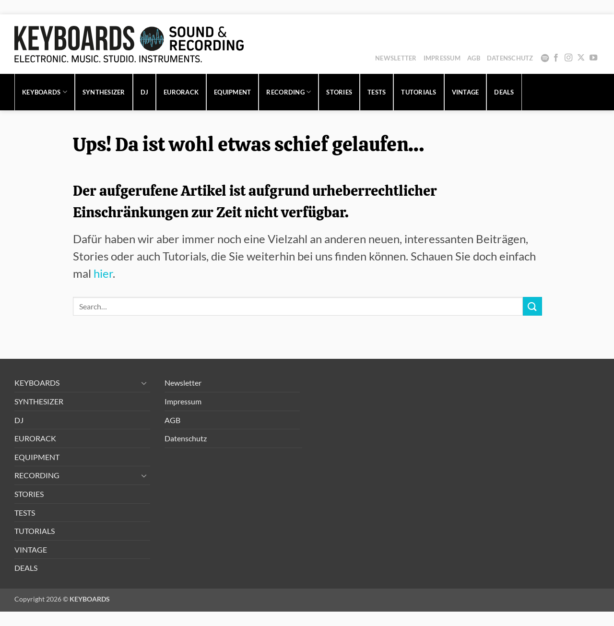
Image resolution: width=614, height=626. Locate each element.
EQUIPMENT (232, 92)
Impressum (442, 58)
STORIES (339, 92)
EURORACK (181, 92)
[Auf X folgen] (581, 58)
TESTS (376, 92)
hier (103, 273)
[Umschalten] (144, 383)
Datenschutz (510, 58)
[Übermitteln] (532, 306)
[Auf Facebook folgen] (556, 58)
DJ (145, 92)
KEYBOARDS (44, 91)
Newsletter (396, 58)
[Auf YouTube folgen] (593, 58)
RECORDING (288, 91)
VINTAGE (465, 92)
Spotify (545, 58)
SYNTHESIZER (104, 92)
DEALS (504, 92)
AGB (473, 58)
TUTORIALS (418, 92)
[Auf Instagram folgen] (568, 58)
